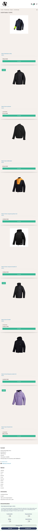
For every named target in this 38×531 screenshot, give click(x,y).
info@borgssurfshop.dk (6, 463)
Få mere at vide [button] (19, 525)
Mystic (2, 485)
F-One (2, 477)
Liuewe (2, 484)
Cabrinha (2, 470)
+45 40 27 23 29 (4, 461)
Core (1, 473)
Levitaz (2, 482)
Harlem (2, 480)
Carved (2, 472)
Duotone (2, 475)
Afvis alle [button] (10, 528)
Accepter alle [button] (28, 528)
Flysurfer (2, 479)
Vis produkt (19, 61)
